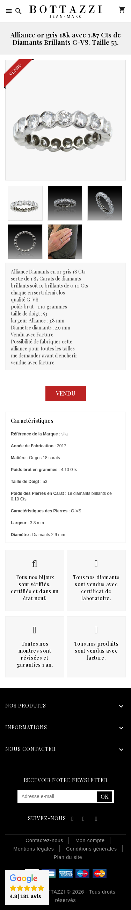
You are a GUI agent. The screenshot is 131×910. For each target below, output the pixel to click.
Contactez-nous (44, 840)
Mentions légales (33, 849)
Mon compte (111, 9)
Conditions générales (91, 849)
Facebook (71, 819)
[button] (27, 887)
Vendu (65, 393)
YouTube (84, 819)
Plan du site (68, 857)
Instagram (96, 819)
